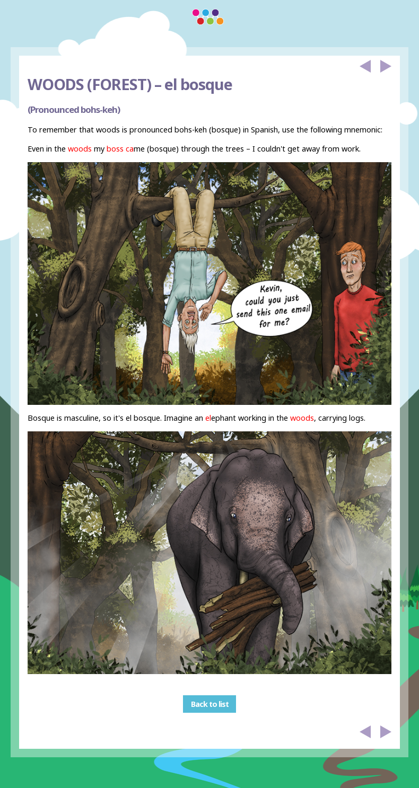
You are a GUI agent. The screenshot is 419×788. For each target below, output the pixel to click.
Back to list (210, 704)
